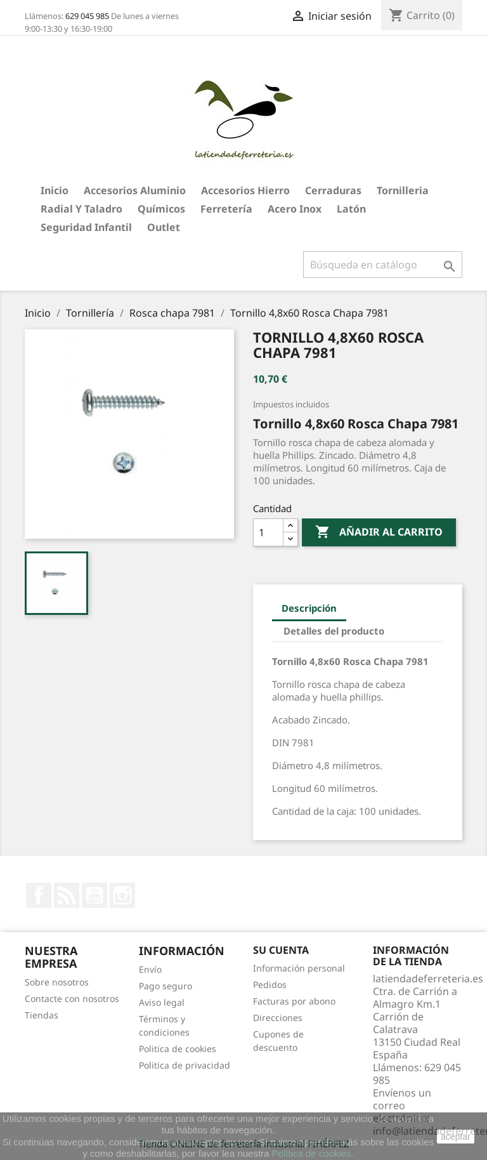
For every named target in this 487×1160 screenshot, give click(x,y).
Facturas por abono (294, 1001)
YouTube (94, 895)
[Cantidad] (268, 532)
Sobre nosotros (57, 982)
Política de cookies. (313, 1153)
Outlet (163, 227)
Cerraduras (333, 190)
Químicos (161, 209)
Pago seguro (165, 986)
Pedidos (270, 985)
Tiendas (41, 1015)
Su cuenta (281, 950)
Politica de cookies (177, 1049)
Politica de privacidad (184, 1065)
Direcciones (277, 1018)
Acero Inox (294, 209)
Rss (66, 895)
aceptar (456, 1136)
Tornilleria (403, 190)
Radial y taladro (81, 209)
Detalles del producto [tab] (333, 630)
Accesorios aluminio (135, 190)
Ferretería (226, 209)
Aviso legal (162, 1002)
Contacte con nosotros (72, 998)
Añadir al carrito (379, 532)
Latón (351, 209)
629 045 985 (87, 16)
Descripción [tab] (309, 608)
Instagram (122, 895)
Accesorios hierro (245, 190)
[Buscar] (382, 264)
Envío (150, 969)
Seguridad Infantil (86, 227)
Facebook (38, 895)
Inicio (54, 190)
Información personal (299, 968)
